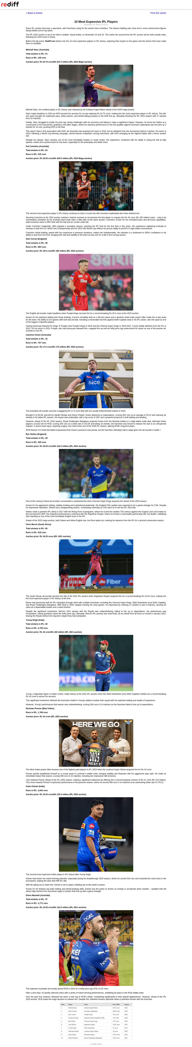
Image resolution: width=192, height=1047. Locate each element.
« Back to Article (34, 13)
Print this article (158, 13)
